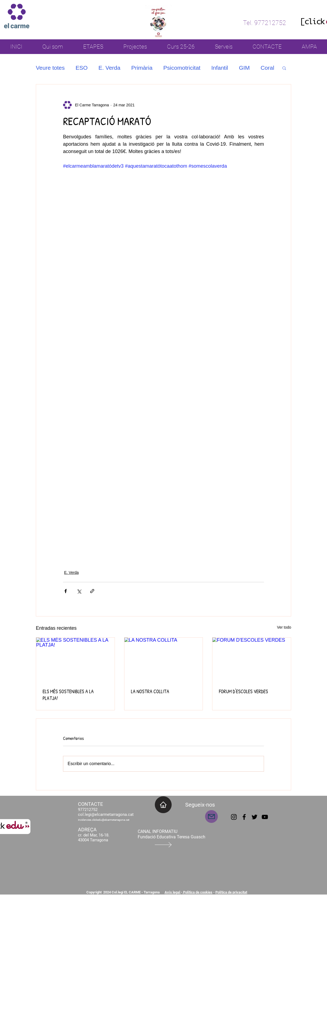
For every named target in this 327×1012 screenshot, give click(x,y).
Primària (141, 68)
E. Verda (110, 68)
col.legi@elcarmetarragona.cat (106, 814)
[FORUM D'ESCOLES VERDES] (251, 660)
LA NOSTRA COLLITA (150, 691)
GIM (244, 68)
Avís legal (173, 892)
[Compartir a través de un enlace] (92, 591)
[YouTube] (265, 817)
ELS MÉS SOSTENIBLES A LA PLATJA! (68, 695)
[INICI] (163, 804)
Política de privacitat (231, 892)
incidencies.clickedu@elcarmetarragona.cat (103, 819)
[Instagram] (234, 817)
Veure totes (50, 68)
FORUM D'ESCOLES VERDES (243, 691)
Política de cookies (197, 892)
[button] (284, 68)
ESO (81, 68)
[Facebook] (244, 817)
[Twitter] (254, 817)
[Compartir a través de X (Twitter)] (78, 591)
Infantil (219, 68)
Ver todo (284, 627)
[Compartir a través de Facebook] (65, 591)
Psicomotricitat (181, 68)
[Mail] (211, 816)
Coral (267, 68)
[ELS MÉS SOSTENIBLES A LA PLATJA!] (75, 660)
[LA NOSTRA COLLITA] (163, 660)
